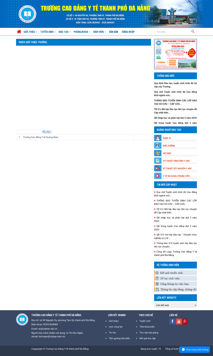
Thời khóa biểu (147, 326)
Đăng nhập (128, 31)
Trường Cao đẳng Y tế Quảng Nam (40, 137)
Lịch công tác (116, 326)
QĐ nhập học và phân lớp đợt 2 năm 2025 (175, 118)
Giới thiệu (114, 321)
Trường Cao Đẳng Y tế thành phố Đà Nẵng (67, 348)
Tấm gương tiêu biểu (119, 338)
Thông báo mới (165, 75)
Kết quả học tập (147, 338)
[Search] (175, 32)
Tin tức (112, 332)
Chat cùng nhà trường (194, 349)
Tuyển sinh (144, 321)
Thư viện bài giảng (148, 332)
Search (193, 31)
